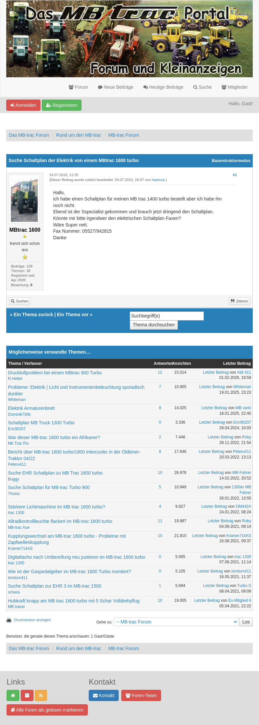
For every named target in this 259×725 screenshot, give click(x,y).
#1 (235, 175)
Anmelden (23, 105)
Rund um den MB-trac (78, 135)
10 (160, 472)
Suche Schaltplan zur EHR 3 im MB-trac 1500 (54, 586)
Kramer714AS (20, 548)
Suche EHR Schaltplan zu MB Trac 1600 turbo (55, 473)
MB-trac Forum (123, 135)
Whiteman (17, 399)
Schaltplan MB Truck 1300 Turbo (41, 422)
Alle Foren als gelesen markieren (47, 710)
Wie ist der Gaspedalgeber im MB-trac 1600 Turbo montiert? (69, 571)
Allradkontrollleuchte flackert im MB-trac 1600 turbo (60, 521)
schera (14, 592)
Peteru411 (17, 464)
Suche (202, 87)
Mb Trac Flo (18, 443)
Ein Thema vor (72, 314)
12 (160, 372)
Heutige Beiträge (163, 87)
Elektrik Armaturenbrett (31, 408)
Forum (78, 87)
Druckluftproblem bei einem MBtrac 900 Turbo (55, 372)
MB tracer (16, 606)
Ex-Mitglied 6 (239, 600)
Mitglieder (235, 87)
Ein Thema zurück (33, 314)
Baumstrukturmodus (231, 160)
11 (160, 521)
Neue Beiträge (115, 87)
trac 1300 (16, 512)
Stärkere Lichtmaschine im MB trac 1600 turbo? (56, 506)
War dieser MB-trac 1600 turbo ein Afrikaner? (54, 437)
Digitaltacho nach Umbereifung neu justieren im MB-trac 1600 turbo (76, 557)
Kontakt (103, 695)
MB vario (243, 408)
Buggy (13, 479)
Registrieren (61, 105)
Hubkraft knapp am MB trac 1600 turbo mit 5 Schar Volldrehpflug (74, 600)
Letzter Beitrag (215, 372)
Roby (246, 437)
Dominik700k (19, 414)
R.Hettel (15, 378)
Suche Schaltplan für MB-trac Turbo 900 (49, 487)
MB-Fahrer (241, 472)
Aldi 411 (244, 372)
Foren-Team (141, 695)
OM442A (243, 506)
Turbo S (244, 585)
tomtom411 (18, 577)
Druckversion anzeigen (32, 620)
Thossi (13, 493)
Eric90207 (17, 429)
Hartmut (158, 180)
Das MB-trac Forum (29, 135)
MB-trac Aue (19, 527)
